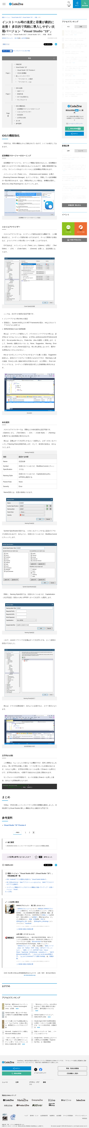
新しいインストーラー (23, 76)
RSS (42, 919)
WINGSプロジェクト (24, 908)
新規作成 (20, 94)
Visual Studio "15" (21, 67)
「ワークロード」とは (24, 82)
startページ (20, 91)
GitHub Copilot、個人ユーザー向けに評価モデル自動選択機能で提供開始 (16, 1015)
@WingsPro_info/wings (41, 921)
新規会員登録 (74, 129)
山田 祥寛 (24, 38)
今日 (68, 26)
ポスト (47, 44)
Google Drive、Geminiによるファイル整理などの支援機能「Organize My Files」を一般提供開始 (45, 1040)
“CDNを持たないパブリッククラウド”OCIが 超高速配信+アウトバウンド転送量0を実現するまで (74, 197)
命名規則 (20, 115)
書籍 (44, 1082)
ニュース (80, 151)
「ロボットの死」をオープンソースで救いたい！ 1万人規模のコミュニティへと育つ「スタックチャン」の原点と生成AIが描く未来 (74, 167)
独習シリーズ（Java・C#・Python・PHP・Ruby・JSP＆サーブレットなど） (34, 948)
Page (8, 73)
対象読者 (18, 64)
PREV (16, 832)
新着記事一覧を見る (74, 205)
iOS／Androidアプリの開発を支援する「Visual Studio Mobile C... (27, 879)
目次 (41, 58)
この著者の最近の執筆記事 (24, 929)
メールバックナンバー (74, 123)
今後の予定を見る (74, 240)
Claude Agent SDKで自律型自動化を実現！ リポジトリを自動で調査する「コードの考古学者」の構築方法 (75, 81)
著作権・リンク (34, 1115)
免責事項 (52, 1115)
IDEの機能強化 (20, 106)
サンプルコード (22, 100)
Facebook (28, 923)
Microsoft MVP (36, 941)
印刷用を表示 (7, 865)
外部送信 (84, 1118)
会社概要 (58, 1115)
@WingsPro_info (21, 921)
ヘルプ (26, 1115)
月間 (80, 26)
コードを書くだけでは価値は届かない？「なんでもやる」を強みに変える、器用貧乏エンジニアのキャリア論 (76, 46)
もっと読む (8, 891)
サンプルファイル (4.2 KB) (21, 51)
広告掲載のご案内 (72, 1073)
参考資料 (18, 123)
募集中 (35, 917)
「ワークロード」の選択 (25, 79)
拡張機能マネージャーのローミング (28, 109)
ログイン (74, 134)
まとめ (18, 120)
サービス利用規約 (68, 1115)
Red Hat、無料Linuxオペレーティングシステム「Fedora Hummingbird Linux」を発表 (16, 1006)
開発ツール (6, 44)
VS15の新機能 (21, 73)
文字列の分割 (21, 117)
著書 (30, 919)
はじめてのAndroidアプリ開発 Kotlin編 (33, 956)
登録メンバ (45, 915)
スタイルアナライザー (24, 112)
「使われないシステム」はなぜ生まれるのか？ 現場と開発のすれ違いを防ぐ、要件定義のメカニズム (45, 1006)
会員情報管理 (44, 1115)
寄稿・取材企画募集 (72, 1068)
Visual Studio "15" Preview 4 (26, 70)
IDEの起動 (19, 88)
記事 (34, 919)
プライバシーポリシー (81, 1115)
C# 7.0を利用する (22, 97)
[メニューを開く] (4, 4)
